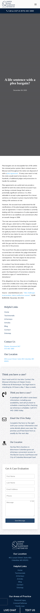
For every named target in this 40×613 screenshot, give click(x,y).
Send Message (20, 521)
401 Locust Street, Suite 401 (14, 359)
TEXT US (30, 610)
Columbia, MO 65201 (20, 560)
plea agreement (13, 173)
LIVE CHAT (10, 610)
